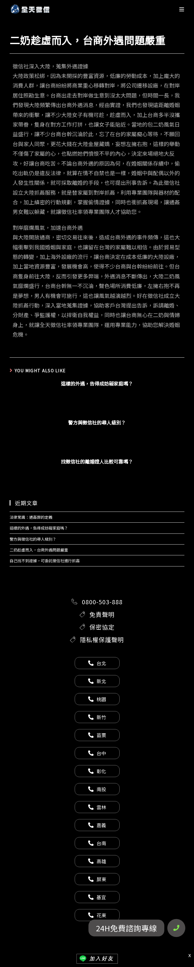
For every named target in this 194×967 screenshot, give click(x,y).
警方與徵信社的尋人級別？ (97, 422)
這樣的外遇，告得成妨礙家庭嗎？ (97, 383)
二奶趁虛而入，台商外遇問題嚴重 (39, 550)
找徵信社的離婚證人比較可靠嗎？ (97, 461)
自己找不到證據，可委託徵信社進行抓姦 (45, 560)
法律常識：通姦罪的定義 (31, 517)
